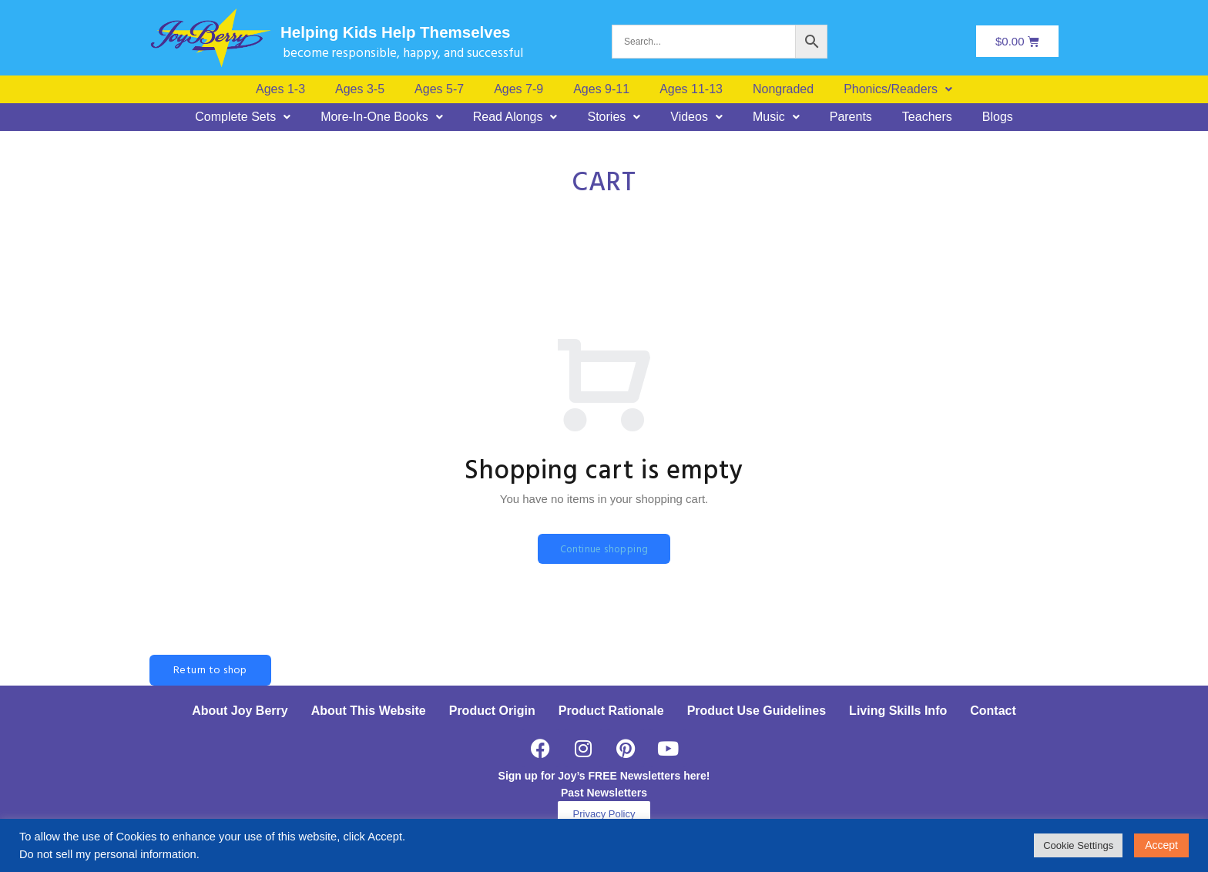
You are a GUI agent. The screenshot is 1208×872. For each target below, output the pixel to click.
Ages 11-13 (691, 89)
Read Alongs (515, 117)
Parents (851, 117)
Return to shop (210, 671)
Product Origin (492, 711)
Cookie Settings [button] (1078, 845)
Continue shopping (604, 549)
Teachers (927, 117)
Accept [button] (1161, 845)
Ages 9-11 (601, 89)
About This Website (368, 711)
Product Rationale (611, 711)
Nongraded (783, 89)
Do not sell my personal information (107, 854)
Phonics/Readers (898, 89)
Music (776, 117)
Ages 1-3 (280, 89)
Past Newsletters (604, 793)
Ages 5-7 (439, 89)
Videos (696, 117)
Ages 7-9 (518, 89)
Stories (613, 117)
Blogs (997, 117)
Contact (993, 711)
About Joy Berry (239, 711)
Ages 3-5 (359, 89)
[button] (897, 89)
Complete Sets (242, 117)
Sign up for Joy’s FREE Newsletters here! (604, 776)
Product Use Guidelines (756, 711)
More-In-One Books (381, 117)
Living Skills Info (898, 711)
